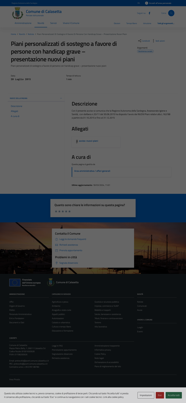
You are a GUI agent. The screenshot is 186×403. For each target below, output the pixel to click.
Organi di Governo (17, 305)
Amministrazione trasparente (107, 345)
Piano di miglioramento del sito (108, 366)
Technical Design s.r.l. (27, 395)
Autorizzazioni (58, 318)
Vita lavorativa (101, 326)
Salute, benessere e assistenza (108, 314)
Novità (41, 23)
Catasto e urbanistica (61, 322)
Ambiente (56, 305)
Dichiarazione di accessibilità (107, 362)
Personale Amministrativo (20, 314)
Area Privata (14, 379)
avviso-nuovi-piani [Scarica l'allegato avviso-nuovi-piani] (88, 141)
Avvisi (139, 310)
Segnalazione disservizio (62, 353)
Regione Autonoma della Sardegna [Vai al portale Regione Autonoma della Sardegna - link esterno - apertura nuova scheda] (24, 3)
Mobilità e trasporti (103, 310)
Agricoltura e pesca (60, 301)
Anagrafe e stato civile (61, 310)
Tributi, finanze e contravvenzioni (109, 318)
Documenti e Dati (16, 322)
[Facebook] (148, 12)
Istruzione (147, 23)
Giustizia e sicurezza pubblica (107, 301)
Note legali (99, 358)
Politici (12, 310)
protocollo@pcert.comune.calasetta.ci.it (32, 360)
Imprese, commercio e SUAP (107, 305)
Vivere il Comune (71, 23)
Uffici (11, 301)
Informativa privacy (103, 349)
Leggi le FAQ (57, 345)
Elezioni (117, 23)
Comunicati (142, 305)
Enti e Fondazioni (16, 318)
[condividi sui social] (143, 41)
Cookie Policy (100, 353)
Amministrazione (23, 23)
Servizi (53, 23)
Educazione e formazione (62, 330)
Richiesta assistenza (60, 358)
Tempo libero (131, 23)
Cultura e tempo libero (61, 326)
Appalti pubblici (58, 314)
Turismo (98, 322)
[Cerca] (171, 13)
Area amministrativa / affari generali (92, 171)
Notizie (140, 301)
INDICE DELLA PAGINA (36, 98)
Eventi (140, 331)
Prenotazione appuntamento (64, 349)
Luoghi (140, 327)
